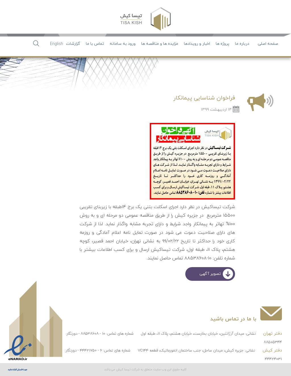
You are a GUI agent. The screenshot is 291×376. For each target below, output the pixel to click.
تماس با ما (95, 43)
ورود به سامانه (123, 43)
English (56, 44)
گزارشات (73, 43)
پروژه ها (222, 43)
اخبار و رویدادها (197, 43)
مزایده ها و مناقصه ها (159, 43)
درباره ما (242, 43)
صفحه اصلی (268, 43)
